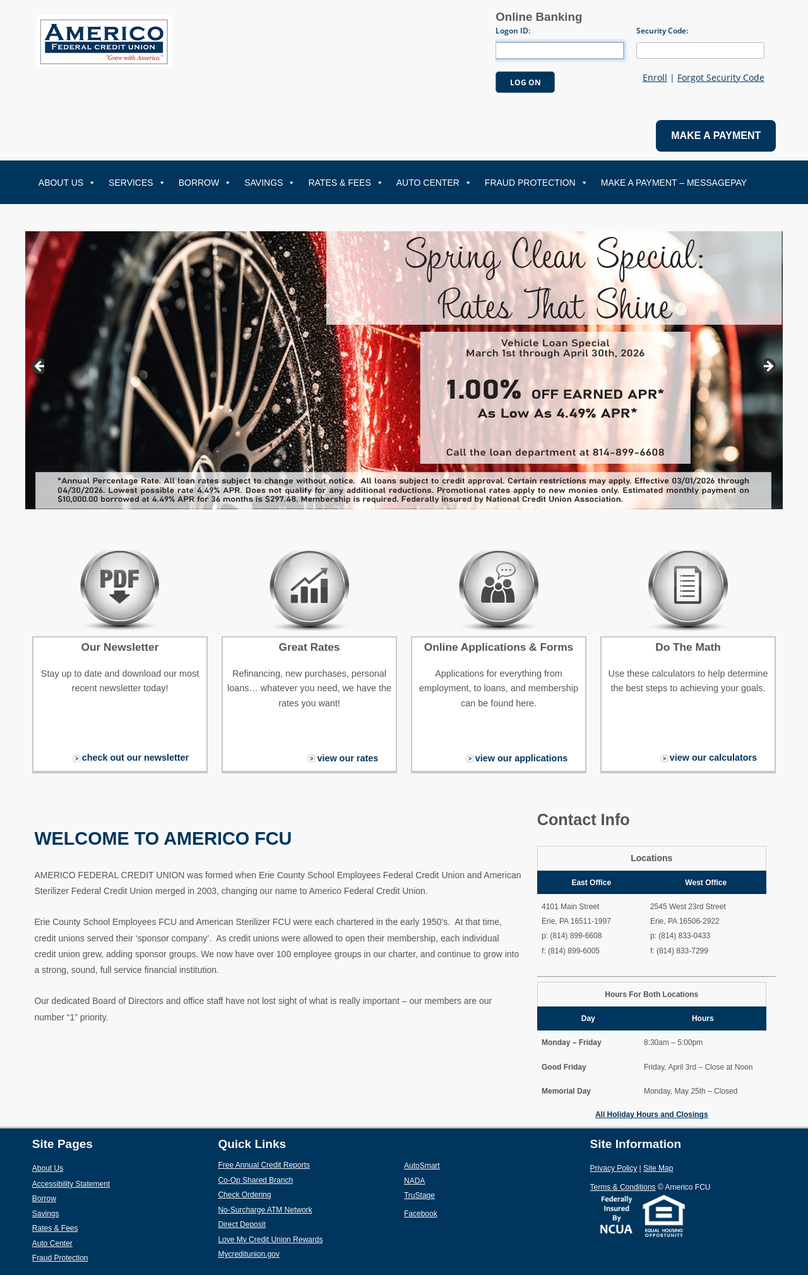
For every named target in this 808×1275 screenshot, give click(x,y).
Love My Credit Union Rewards (299, 1239)
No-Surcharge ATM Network (294, 1209)
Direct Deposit (271, 1224)
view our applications (521, 758)
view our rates (347, 758)
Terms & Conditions (623, 1187)
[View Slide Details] (404, 370)
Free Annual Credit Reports (293, 1164)
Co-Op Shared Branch (285, 1180)
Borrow (205, 182)
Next (770, 367)
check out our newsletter (135, 757)
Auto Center (434, 182)
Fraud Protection (536, 182)
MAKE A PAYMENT (716, 135)
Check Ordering (274, 1194)
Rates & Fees (345, 182)
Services (137, 182)
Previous (38, 367)
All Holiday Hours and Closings (651, 1114)
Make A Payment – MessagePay (674, 183)
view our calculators (713, 757)
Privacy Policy (614, 1168)
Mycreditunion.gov (248, 1254)
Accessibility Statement (71, 1184)
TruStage (449, 1195)
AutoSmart (451, 1165)
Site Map (658, 1168)
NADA (444, 1180)
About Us (67, 182)
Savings (269, 182)
